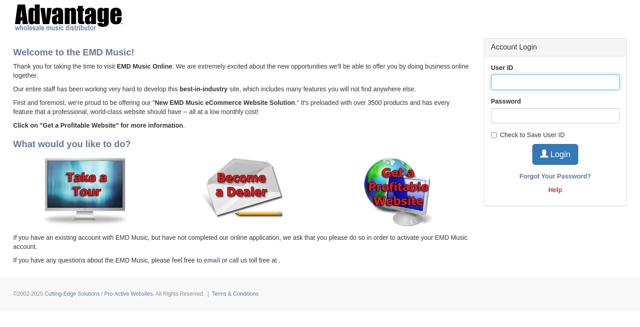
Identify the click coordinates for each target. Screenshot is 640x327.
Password (506, 101)
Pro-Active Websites (128, 294)
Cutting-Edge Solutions (72, 294)
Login (555, 154)
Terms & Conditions (235, 294)
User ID (502, 67)
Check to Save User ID (528, 135)
